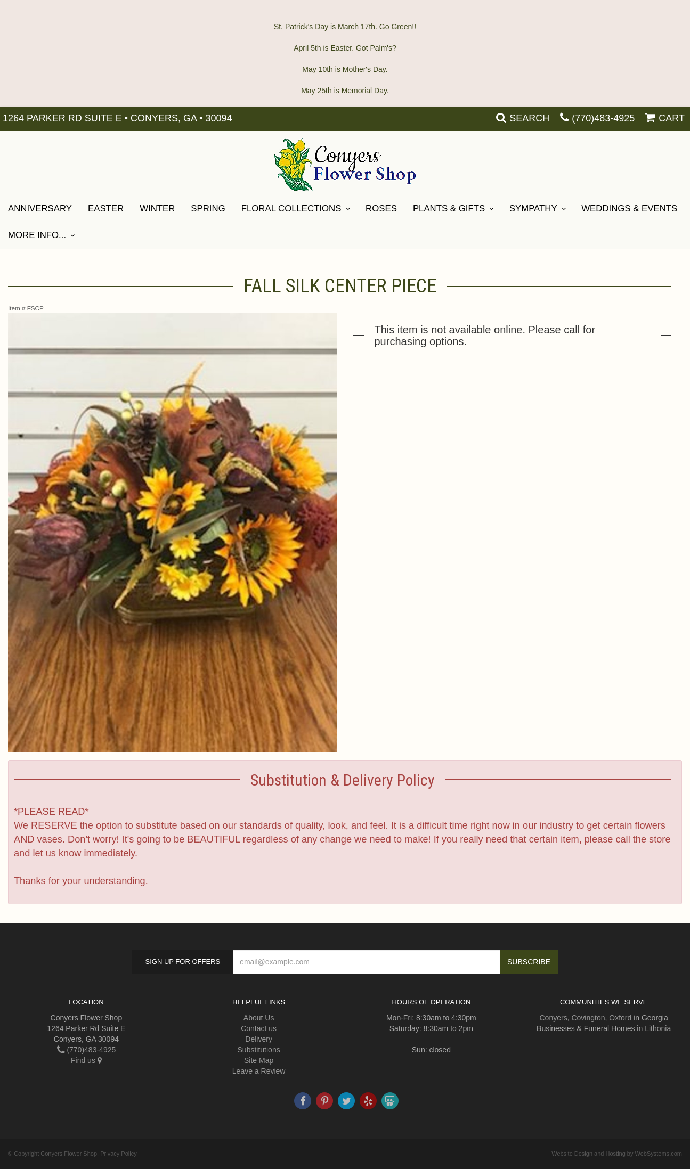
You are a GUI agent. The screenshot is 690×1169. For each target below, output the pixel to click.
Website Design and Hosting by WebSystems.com (616, 1153)
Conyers (553, 1017)
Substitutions (259, 1049)
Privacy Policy (118, 1153)
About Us (258, 1017)
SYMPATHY (533, 208)
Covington (588, 1017)
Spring (208, 208)
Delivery (258, 1039)
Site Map (258, 1060)
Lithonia (658, 1028)
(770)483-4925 (603, 118)
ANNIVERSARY (40, 208)
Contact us (259, 1028)
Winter (157, 208)
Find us (86, 1060)
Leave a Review (259, 1071)
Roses (381, 208)
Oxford (620, 1017)
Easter (106, 208)
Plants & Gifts (449, 208)
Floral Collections (291, 208)
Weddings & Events (629, 208)
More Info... (37, 235)
